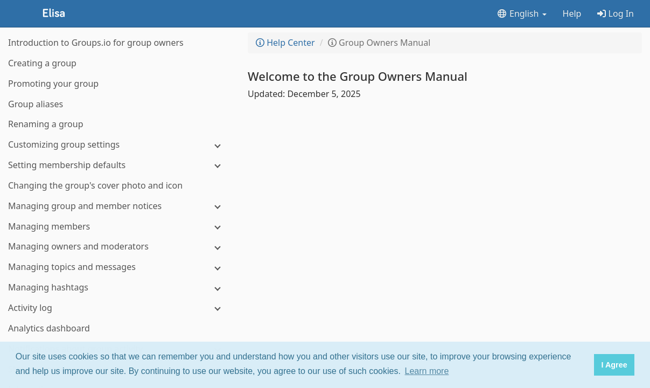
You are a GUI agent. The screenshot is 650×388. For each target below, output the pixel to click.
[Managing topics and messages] (118, 267)
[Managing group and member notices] (118, 206)
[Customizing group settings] (118, 144)
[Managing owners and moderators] (118, 246)
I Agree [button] (614, 365)
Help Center (285, 42)
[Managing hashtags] (118, 287)
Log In (615, 13)
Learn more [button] (427, 371)
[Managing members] (118, 226)
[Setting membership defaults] (118, 165)
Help (572, 13)
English (522, 13)
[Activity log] (118, 307)
